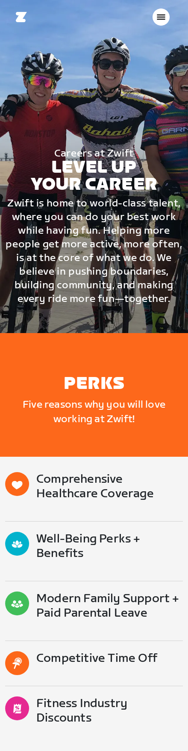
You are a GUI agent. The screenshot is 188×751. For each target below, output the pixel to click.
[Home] (21, 17)
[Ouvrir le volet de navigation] (161, 17)
